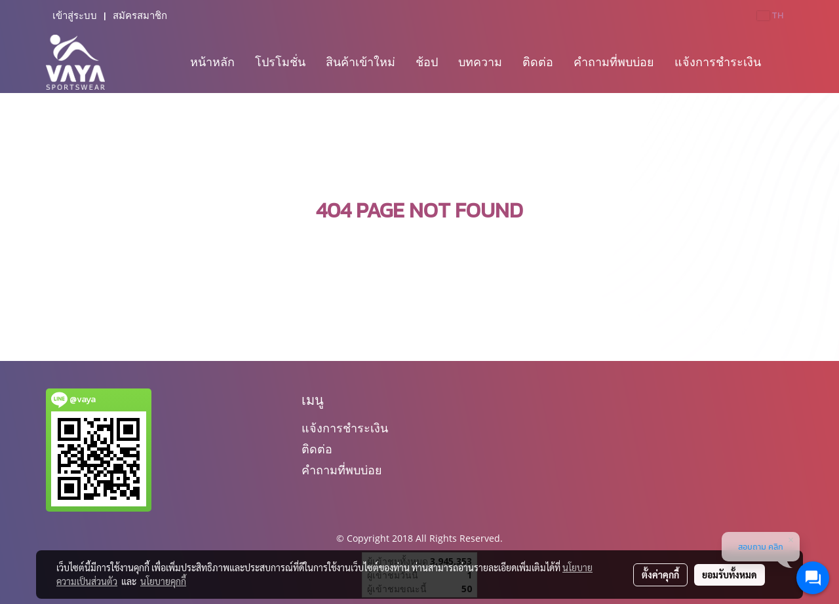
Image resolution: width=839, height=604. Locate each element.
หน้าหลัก (212, 61)
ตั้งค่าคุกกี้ (660, 574)
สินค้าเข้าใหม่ (360, 61)
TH (770, 15)
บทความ (480, 61)
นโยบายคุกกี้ (163, 581)
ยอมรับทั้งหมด (729, 574)
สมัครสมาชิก (140, 16)
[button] (782, 62)
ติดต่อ (537, 61)
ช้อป (427, 61)
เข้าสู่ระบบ (74, 16)
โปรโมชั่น (280, 61)
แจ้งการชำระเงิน (717, 61)
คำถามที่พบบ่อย (614, 61)
